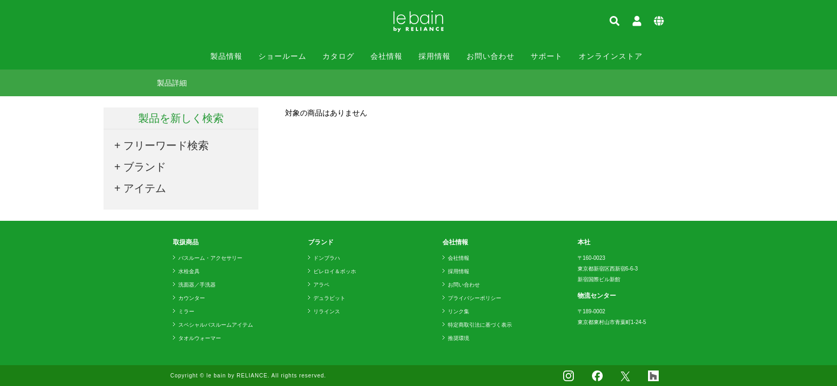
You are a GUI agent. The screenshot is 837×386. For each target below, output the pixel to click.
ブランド (144, 167)
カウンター (191, 298)
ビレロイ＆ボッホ (334, 271)
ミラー (186, 311)
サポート (547, 56)
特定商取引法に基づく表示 (480, 325)
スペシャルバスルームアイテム (215, 325)
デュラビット (329, 298)
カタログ (338, 56)
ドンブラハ (326, 258)
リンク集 (458, 311)
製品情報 (226, 56)
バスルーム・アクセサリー (210, 258)
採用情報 (434, 56)
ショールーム (282, 56)
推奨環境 (458, 338)
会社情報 (386, 56)
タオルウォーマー (199, 338)
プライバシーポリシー (474, 298)
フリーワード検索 (166, 145)
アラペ (321, 285)
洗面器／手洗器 (197, 285)
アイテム (144, 188)
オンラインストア (611, 56)
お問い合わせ (491, 56)
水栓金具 (189, 271)
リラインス (326, 311)
